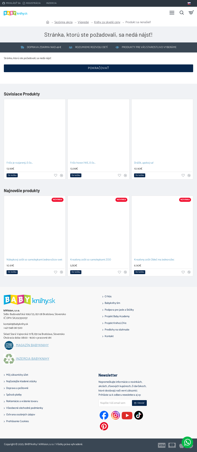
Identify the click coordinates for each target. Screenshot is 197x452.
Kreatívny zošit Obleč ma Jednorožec (154, 260)
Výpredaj (83, 22)
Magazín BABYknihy (32, 345)
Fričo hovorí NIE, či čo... (82, 163)
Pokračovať (98, 68)
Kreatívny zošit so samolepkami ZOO (90, 260)
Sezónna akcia (63, 22)
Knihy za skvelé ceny (107, 22)
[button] (12, 175)
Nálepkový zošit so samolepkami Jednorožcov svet (34, 260)
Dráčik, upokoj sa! (143, 163)
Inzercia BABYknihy (32, 359)
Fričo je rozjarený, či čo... (20, 163)
